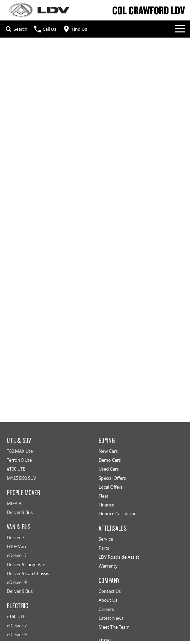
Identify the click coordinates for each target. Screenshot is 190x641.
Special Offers (112, 478)
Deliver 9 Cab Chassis (28, 573)
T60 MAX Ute (20, 451)
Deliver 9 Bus (20, 512)
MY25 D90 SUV (21, 478)
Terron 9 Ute (19, 460)
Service (106, 539)
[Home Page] (39, 10)
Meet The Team (114, 627)
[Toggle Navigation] (180, 29)
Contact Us (110, 591)
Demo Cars (110, 460)
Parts (104, 548)
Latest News (111, 618)
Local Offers (110, 487)
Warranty (108, 566)
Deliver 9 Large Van (26, 564)
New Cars (108, 451)
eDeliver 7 (17, 555)
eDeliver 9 (17, 582)
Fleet (103, 496)
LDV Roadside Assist (119, 557)
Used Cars (109, 469)
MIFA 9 (14, 503)
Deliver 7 (15, 537)
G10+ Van (16, 546)
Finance (106, 505)
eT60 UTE (16, 469)
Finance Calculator (117, 514)
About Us (108, 600)
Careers (106, 609)
